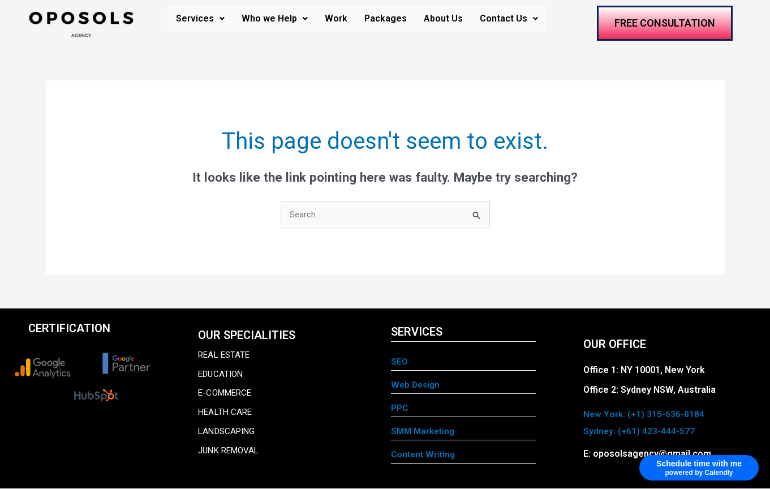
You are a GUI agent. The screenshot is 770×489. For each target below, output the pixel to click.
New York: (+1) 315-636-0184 (644, 414)
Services (200, 18)
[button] (200, 19)
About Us (443, 18)
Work (336, 18)
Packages (385, 18)
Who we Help (275, 18)
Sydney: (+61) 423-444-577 (639, 431)
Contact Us (509, 18)
